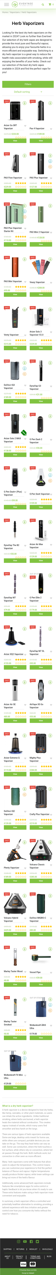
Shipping (7, 1249)
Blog (49, 1256)
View (15, 141)
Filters (28, 84)
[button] (25, 126)
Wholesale (47, 1249)
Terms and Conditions (35, 1257)
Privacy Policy (19, 1257)
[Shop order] (28, 91)
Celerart (31, 1273)
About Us (7, 1257)
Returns (20, 1249)
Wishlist (33, 1249)
